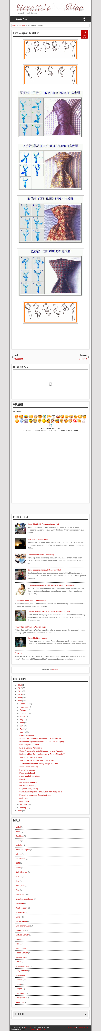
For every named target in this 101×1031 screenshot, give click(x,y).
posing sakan (21, 948)
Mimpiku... (23, 779)
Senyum (18, 653)
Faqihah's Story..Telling (28, 789)
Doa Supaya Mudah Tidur (38, 539)
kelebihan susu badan (24, 899)
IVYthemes (32, 1029)
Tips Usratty (20, 993)
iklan (18, 881)
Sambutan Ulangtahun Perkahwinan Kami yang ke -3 (40, 792)
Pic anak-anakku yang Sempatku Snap (35, 795)
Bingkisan (20, 836)
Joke (18, 890)
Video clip (20, 1002)
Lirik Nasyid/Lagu (23, 926)
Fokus (18, 868)
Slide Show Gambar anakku (30, 757)
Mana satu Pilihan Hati (28, 782)
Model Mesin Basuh (27, 773)
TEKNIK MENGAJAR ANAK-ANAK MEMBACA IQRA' (49, 611)
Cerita (18, 841)
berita (18, 832)
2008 (20, 701)
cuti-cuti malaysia (23, 850)
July (22, 720)
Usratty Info (20, 998)
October (23, 710)
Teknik (18, 984)
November (24, 707)
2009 (20, 698)
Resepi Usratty (22, 953)
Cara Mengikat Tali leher (26, 33)
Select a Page (21, 19)
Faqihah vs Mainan (27, 770)
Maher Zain (20, 930)
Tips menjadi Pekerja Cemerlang (41, 555)
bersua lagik (24, 801)
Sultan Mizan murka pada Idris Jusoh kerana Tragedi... (41, 751)
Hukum (18, 877)
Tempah (19, 989)
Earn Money (20, 859)
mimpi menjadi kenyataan (29, 776)
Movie (18, 939)
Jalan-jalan (20, 885)
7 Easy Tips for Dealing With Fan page (30, 627)
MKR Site (42, 1029)
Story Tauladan (22, 971)
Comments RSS (83, 1027)
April (22, 729)
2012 (20, 688)
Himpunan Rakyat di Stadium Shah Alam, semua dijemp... (42, 741)
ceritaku (19, 845)
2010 (20, 694)
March (22, 732)
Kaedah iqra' (21, 894)
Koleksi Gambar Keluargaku (30, 748)
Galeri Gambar (22, 872)
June (22, 723)
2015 (20, 685)
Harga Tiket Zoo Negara (37, 638)
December (24, 704)
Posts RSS (71, 1027)
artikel (18, 827)
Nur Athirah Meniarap (27, 786)
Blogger (55, 669)
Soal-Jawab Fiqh (22, 966)
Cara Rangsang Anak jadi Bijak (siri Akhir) (44, 570)
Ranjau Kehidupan (26, 735)
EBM (18, 863)
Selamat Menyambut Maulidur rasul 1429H (36, 760)
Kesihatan (20, 903)
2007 (20, 811)
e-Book (18, 854)
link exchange (21, 921)
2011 (20, 691)
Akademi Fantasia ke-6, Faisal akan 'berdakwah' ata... (40, 738)
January (23, 808)
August (23, 716)
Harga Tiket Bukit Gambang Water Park (43, 524)
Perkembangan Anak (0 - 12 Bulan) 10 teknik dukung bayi (51, 585)
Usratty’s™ (29, 1027)
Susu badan (20, 975)
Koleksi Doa (20, 912)
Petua (18, 944)
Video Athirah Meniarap (28, 767)
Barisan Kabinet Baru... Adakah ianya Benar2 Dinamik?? (42, 754)
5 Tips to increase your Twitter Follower (30, 600)
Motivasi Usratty (22, 935)
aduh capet (23, 798)
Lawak (18, 917)
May (22, 726)
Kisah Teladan (21, 908)
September (24, 713)
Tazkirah (19, 980)
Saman (18, 962)
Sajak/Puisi (20, 957)
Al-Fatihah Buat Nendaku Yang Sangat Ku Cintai (38, 764)
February (24, 804)
